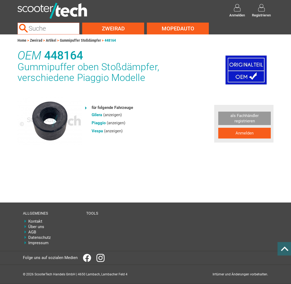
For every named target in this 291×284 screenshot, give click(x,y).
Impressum (38, 242)
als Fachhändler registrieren (244, 118)
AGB (32, 232)
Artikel (51, 40)
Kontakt (35, 221)
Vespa (97, 131)
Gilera (97, 114)
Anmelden (244, 133)
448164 (110, 40)
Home (22, 40)
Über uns (36, 226)
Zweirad (113, 28)
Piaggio (99, 122)
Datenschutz (39, 237)
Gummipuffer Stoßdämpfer (80, 40)
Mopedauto (178, 28)
